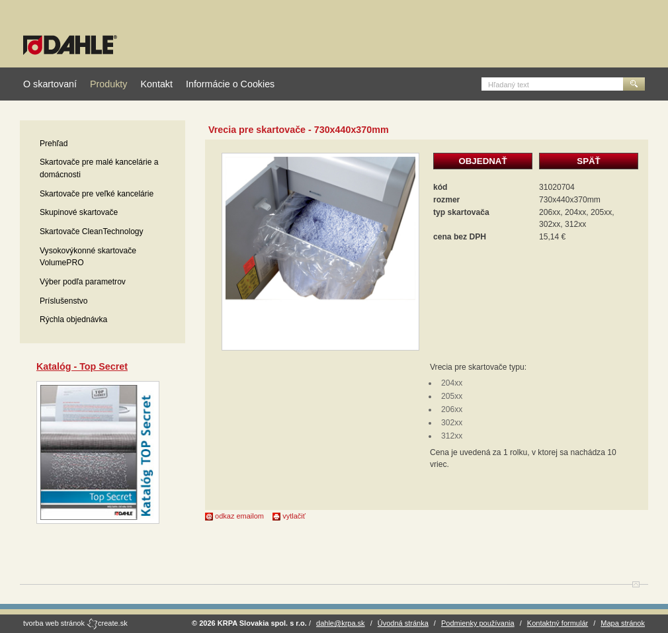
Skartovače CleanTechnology (92, 231)
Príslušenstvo (64, 301)
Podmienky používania (478, 623)
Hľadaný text (508, 85)
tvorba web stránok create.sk (75, 623)
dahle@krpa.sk (340, 623)
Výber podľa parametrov (83, 281)
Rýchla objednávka (73, 319)
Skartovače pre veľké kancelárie (96, 193)
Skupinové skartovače (79, 212)
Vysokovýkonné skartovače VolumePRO (88, 257)
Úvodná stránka (403, 623)
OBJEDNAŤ (482, 161)
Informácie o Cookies (230, 84)
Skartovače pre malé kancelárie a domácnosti (99, 168)
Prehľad (54, 143)
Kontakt (156, 84)
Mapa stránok (623, 623)
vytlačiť (289, 516)
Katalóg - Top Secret (82, 366)
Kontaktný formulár (557, 623)
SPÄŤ (588, 161)
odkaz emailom (234, 516)
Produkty (108, 84)
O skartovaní (50, 84)
